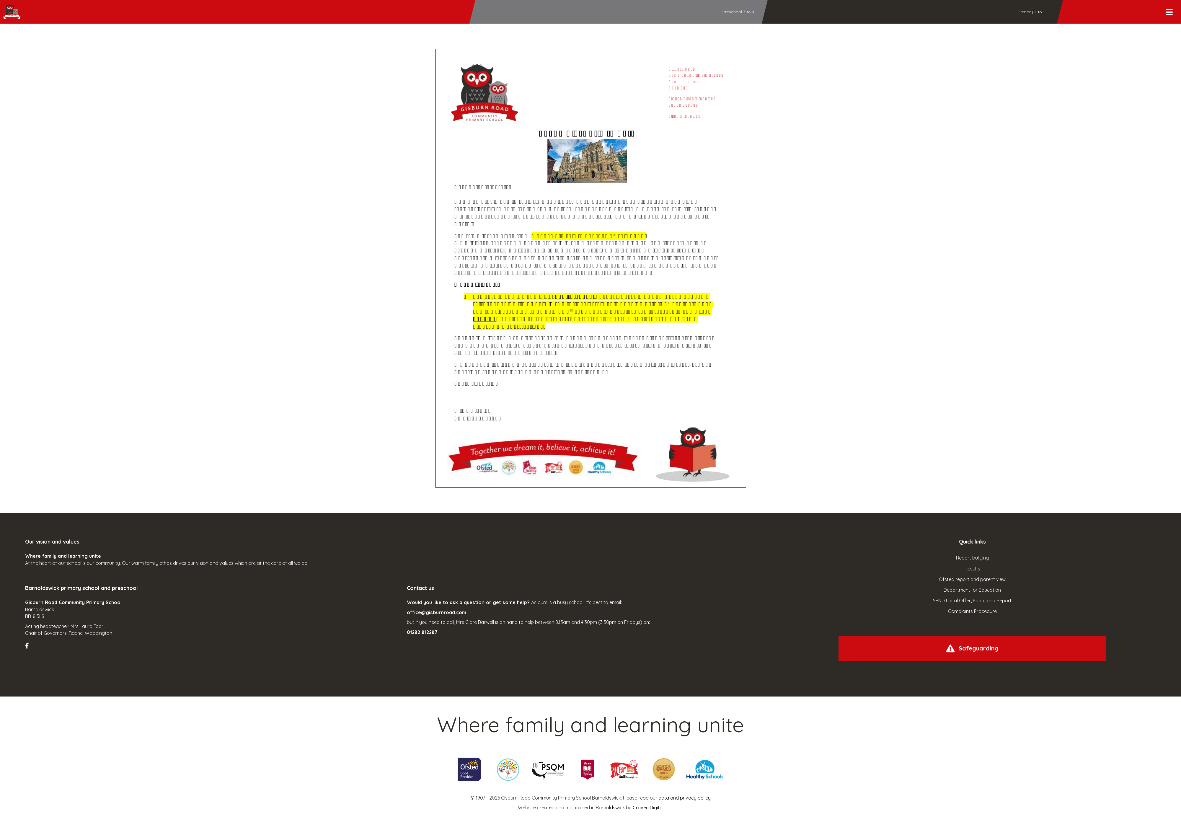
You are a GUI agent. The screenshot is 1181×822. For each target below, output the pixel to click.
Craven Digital (648, 807)
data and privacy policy (684, 798)
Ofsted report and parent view (972, 579)
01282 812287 (422, 632)
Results (972, 569)
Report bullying (972, 558)
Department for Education (972, 590)
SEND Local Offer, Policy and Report (972, 601)
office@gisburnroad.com (436, 612)
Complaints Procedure (972, 611)
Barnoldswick (610, 807)
